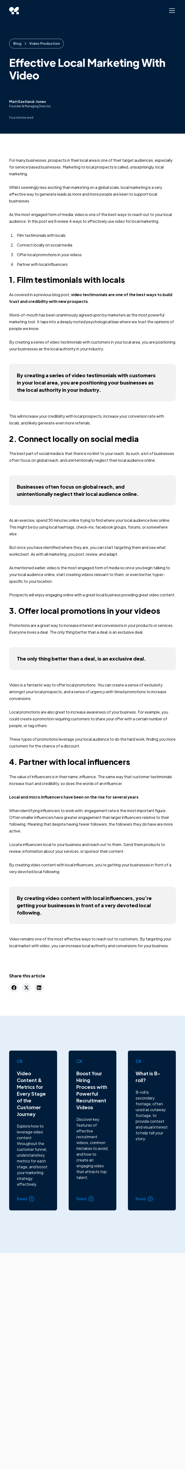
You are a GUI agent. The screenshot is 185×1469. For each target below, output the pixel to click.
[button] (171, 10)
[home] (14, 10)
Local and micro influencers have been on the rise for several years (74, 797)
